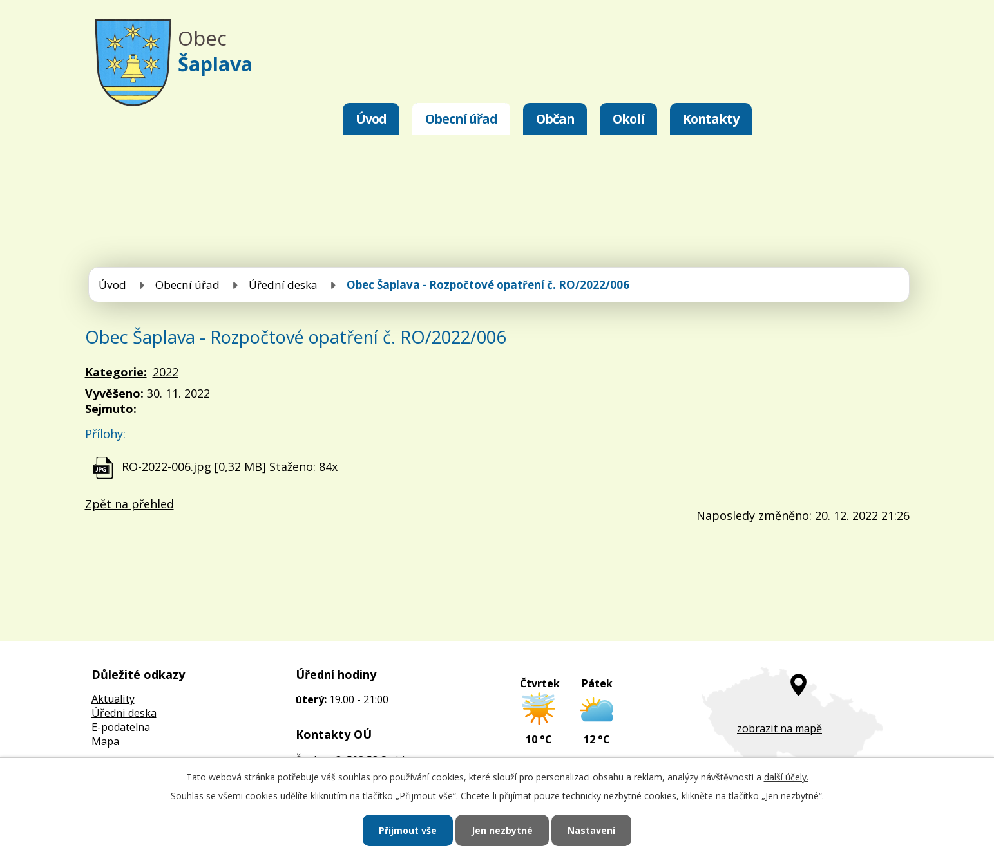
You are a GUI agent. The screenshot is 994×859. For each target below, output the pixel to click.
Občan (555, 118)
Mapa (105, 741)
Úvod (371, 118)
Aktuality (113, 699)
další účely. (786, 777)
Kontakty (711, 118)
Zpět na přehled (129, 504)
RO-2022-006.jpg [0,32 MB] (194, 466)
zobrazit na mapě (779, 728)
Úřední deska (283, 284)
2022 (165, 372)
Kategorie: (116, 372)
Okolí (628, 118)
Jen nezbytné (502, 830)
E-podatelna (120, 727)
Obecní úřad (461, 118)
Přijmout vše (408, 830)
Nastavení (591, 830)
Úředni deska (124, 713)
